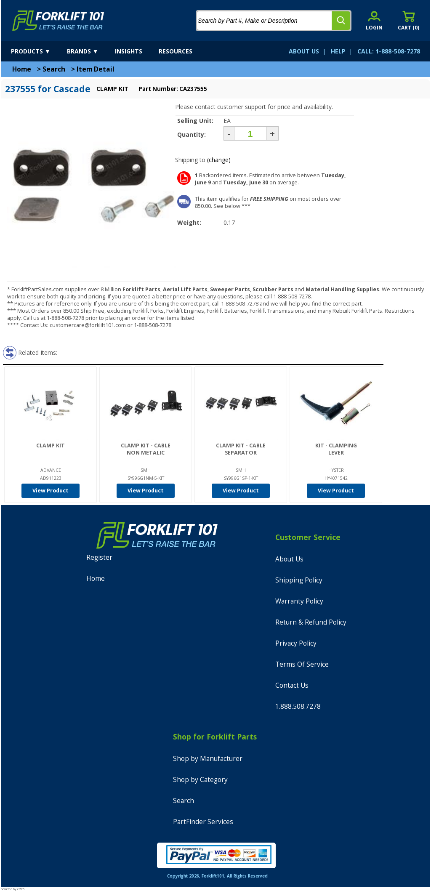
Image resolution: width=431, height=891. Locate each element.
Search (54, 69)
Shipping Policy (298, 580)
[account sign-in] (374, 20)
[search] (341, 20)
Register (99, 557)
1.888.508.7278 (298, 706)
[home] (58, 20)
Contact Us (292, 685)
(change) (219, 160)
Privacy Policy (296, 643)
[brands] (90, 51)
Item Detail (95, 69)
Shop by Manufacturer (207, 758)
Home (21, 69)
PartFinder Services (203, 821)
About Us (289, 559)
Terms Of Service (302, 664)
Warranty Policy (299, 601)
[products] (38, 51)
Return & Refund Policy (310, 622)
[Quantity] (250, 133)
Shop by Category (200, 779)
